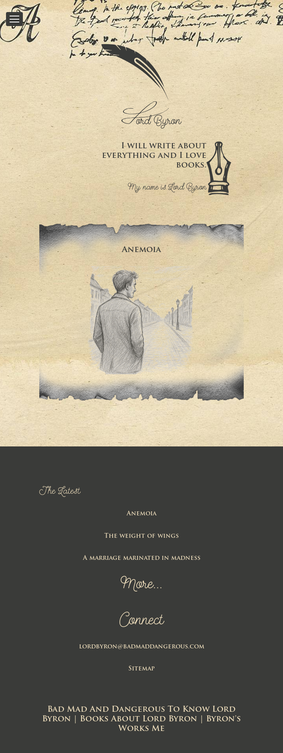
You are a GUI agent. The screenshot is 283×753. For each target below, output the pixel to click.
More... (142, 585)
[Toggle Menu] (14, 19)
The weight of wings (141, 536)
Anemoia (141, 514)
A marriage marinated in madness (141, 558)
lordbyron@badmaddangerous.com (141, 647)
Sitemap (141, 669)
